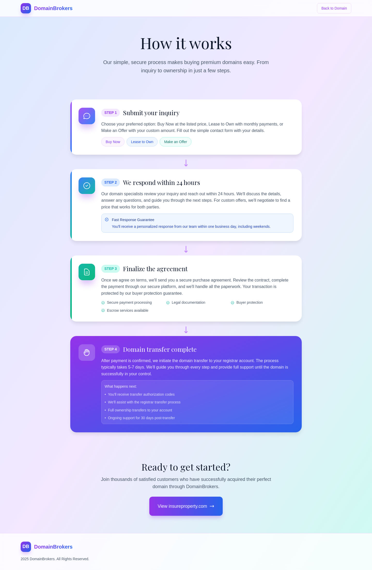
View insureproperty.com (186, 506)
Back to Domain (334, 8)
